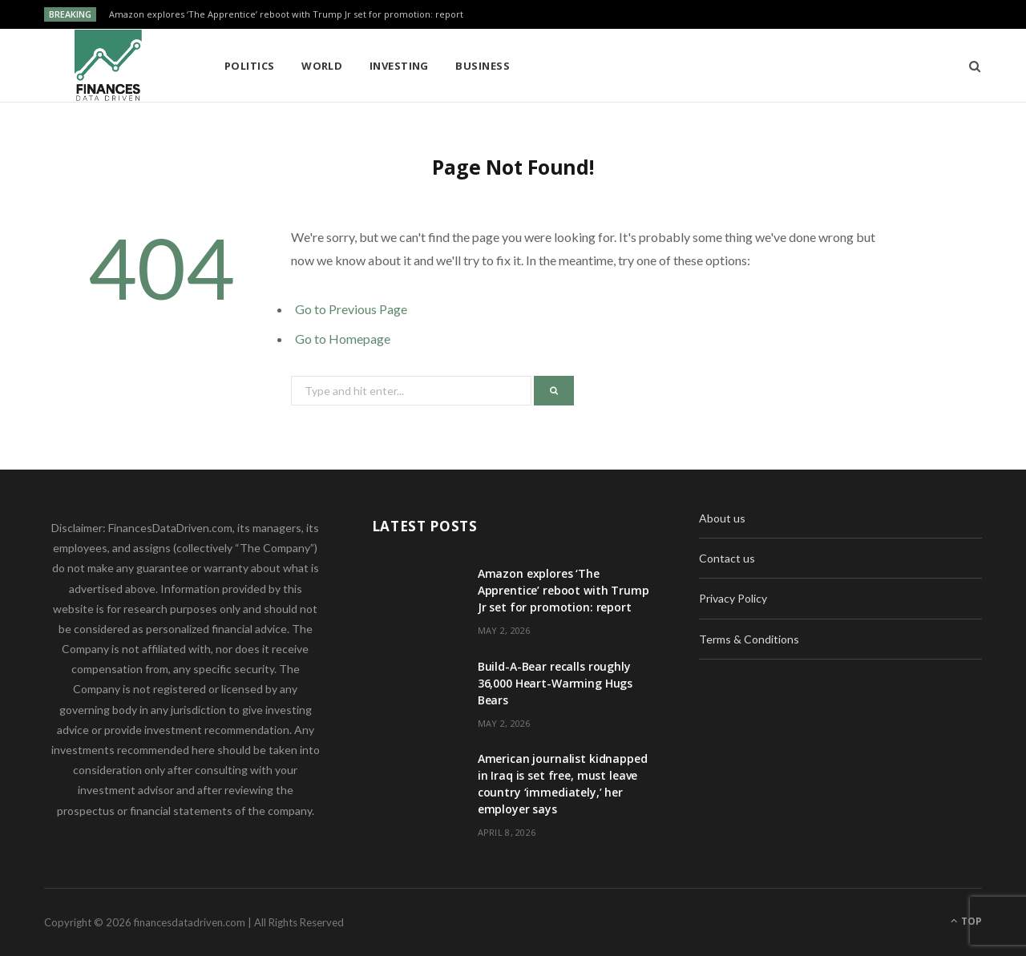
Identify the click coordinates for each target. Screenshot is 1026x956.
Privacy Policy (733, 598)
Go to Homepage (342, 338)
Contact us (727, 558)
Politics (249, 65)
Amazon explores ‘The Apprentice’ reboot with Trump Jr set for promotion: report (286, 14)
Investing (399, 65)
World (321, 65)
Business (482, 65)
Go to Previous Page (351, 309)
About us (722, 518)
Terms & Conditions (749, 639)
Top (966, 921)
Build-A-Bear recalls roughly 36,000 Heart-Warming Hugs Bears (555, 683)
